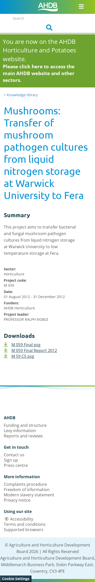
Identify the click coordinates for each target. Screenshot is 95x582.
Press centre (16, 465)
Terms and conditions (25, 524)
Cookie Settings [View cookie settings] (15, 578)
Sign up (11, 460)
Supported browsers (23, 529)
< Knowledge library (21, 94)
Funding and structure (25, 425)
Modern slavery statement (29, 495)
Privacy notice (17, 500)
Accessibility (21, 519)
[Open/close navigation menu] (81, 6)
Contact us (14, 455)
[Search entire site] (48, 18)
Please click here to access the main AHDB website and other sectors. (38, 73)
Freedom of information (27, 489)
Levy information (20, 430)
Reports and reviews (23, 436)
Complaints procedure (25, 484)
